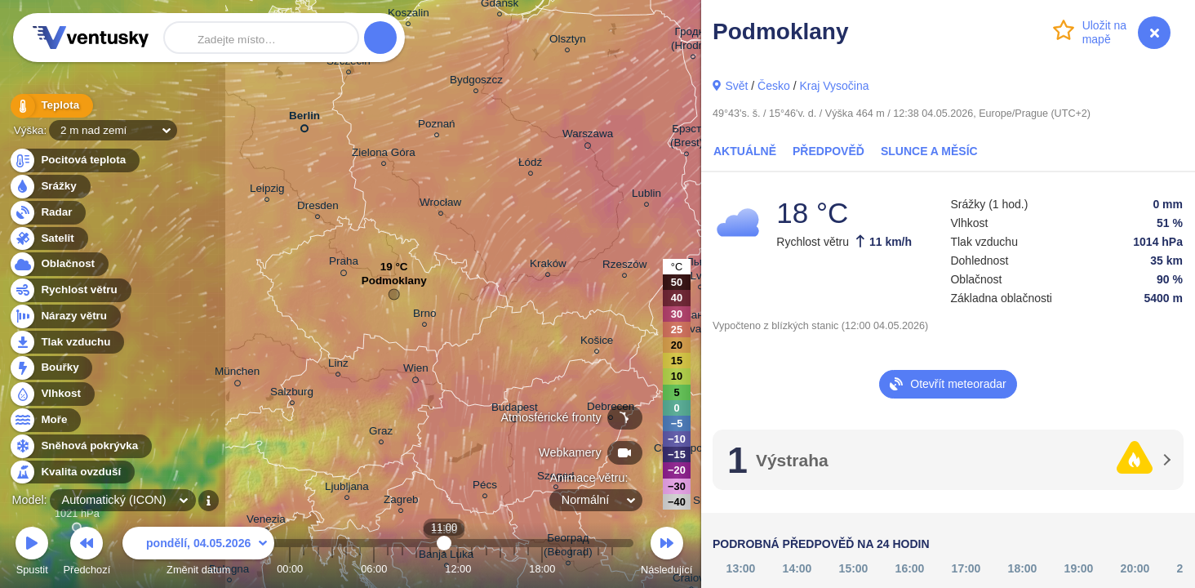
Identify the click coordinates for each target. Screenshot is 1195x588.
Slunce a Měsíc (929, 151)
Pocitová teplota (74, 160)
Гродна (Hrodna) (692, 40)
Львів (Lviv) (699, 271)
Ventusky (88, 37)
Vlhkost (51, 394)
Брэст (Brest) (686, 138)
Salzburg (291, 394)
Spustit (32, 553)
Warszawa (587, 136)
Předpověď (828, 151)
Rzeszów (624, 266)
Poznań (436, 126)
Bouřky (50, 368)
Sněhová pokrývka (80, 446)
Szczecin (349, 63)
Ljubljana (347, 488)
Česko (773, 85)
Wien (416, 371)
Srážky (49, 186)
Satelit (48, 239)
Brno (424, 315)
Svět (736, 85)
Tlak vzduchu (66, 342)
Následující (666, 553)
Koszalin (408, 15)
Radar (47, 213)
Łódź (530, 164)
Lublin (646, 195)
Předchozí (87, 553)
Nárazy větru (64, 316)
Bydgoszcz (476, 82)
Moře (45, 420)
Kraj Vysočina (833, 85)
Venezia (266, 521)
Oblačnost (58, 264)
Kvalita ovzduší (71, 472)
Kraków (548, 265)
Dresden (318, 207)
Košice (596, 342)
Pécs (485, 487)
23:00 (612, 569)
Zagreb (401, 501)
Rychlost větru (70, 290)
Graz (381, 433)
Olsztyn (567, 41)
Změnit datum (198, 553)
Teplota (50, 106)
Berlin (304, 118)
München (237, 374)
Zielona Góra (383, 154)
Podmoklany (394, 284)
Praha (343, 264)
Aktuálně (744, 151)
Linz (338, 365)
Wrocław (440, 204)
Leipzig (267, 190)
